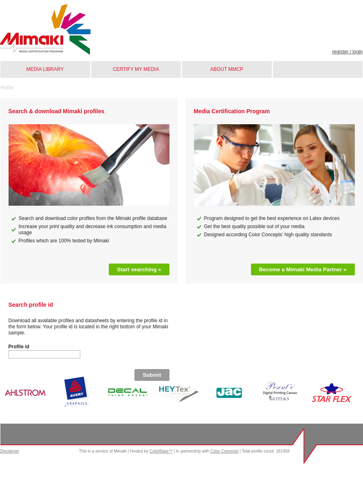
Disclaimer (10, 451)
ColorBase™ (161, 451)
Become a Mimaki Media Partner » (303, 269)
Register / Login (347, 52)
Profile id (19, 347)
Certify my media (136, 69)
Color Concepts (224, 451)
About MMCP (226, 69)
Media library (45, 69)
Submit (152, 375)
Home (7, 87)
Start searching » (139, 269)
